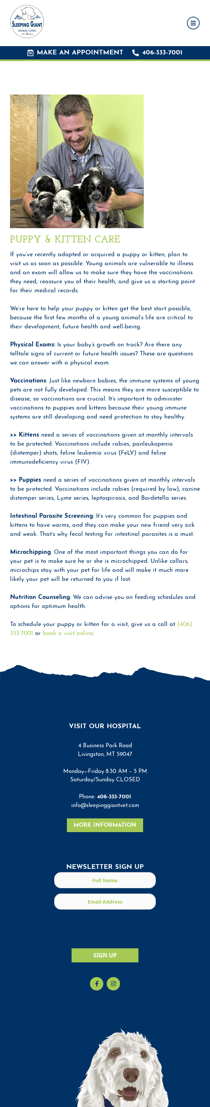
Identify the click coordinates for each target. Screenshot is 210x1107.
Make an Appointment (75, 52)
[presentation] (105, 928)
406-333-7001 (157, 52)
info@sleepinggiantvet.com (105, 805)
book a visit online (68, 633)
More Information (105, 825)
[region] (105, 1085)
